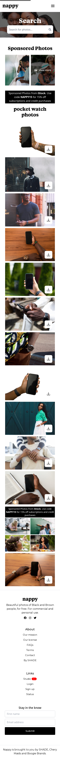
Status (30, 694)
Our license (30, 639)
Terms (30, 650)
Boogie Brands (36, 753)
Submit (30, 730)
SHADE (43, 749)
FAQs (30, 644)
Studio (27, 678)
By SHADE (30, 660)
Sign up (30, 689)
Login (30, 683)
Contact (30, 655)
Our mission (30, 634)
